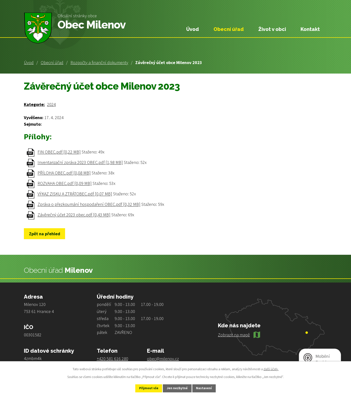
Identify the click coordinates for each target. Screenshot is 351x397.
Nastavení (207, 388)
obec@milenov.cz (163, 358)
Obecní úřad (52, 62)
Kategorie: (34, 104)
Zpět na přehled (46, 233)
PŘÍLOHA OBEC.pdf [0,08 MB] (64, 173)
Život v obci (272, 29)
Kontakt (310, 29)
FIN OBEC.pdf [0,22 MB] (59, 152)
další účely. (271, 368)
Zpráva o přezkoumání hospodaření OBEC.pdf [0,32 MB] (89, 204)
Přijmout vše (146, 388)
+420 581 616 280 (112, 358)
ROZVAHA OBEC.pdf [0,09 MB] (65, 183)
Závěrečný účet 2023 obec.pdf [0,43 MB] (74, 215)
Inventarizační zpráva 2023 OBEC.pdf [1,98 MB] (80, 162)
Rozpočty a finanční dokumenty (99, 62)
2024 (51, 104)
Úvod (29, 62)
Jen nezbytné (177, 388)
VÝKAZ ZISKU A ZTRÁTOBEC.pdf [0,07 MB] (75, 194)
